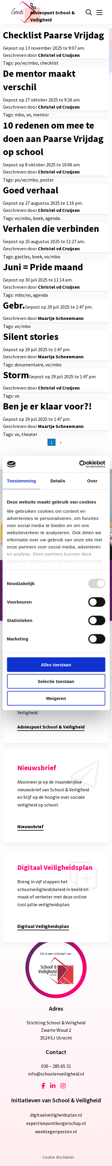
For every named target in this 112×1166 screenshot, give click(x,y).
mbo (19, 115)
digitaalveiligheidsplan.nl (56, 1115)
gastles (22, 257)
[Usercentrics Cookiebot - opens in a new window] (79, 464)
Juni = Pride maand (43, 267)
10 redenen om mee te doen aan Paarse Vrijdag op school (53, 138)
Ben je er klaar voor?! (47, 406)
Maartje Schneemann (61, 318)
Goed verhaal (30, 190)
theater (29, 434)
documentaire (29, 365)
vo (28, 115)
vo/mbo (23, 218)
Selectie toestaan (56, 681)
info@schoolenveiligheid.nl (56, 1074)
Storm (16, 375)
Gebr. (14, 305)
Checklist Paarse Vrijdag (53, 35)
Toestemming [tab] (21, 480)
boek (38, 218)
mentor (41, 115)
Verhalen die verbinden (51, 229)
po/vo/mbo (26, 63)
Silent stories (31, 337)
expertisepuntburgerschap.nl (56, 1123)
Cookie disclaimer (58, 1157)
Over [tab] (92, 480)
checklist (49, 63)
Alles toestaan (56, 664)
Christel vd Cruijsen (59, 55)
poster (47, 180)
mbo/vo (23, 295)
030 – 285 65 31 (56, 1066)
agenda (52, 218)
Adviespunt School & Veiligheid (52, 13)
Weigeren (56, 698)
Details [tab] (57, 480)
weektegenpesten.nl (56, 1131)
